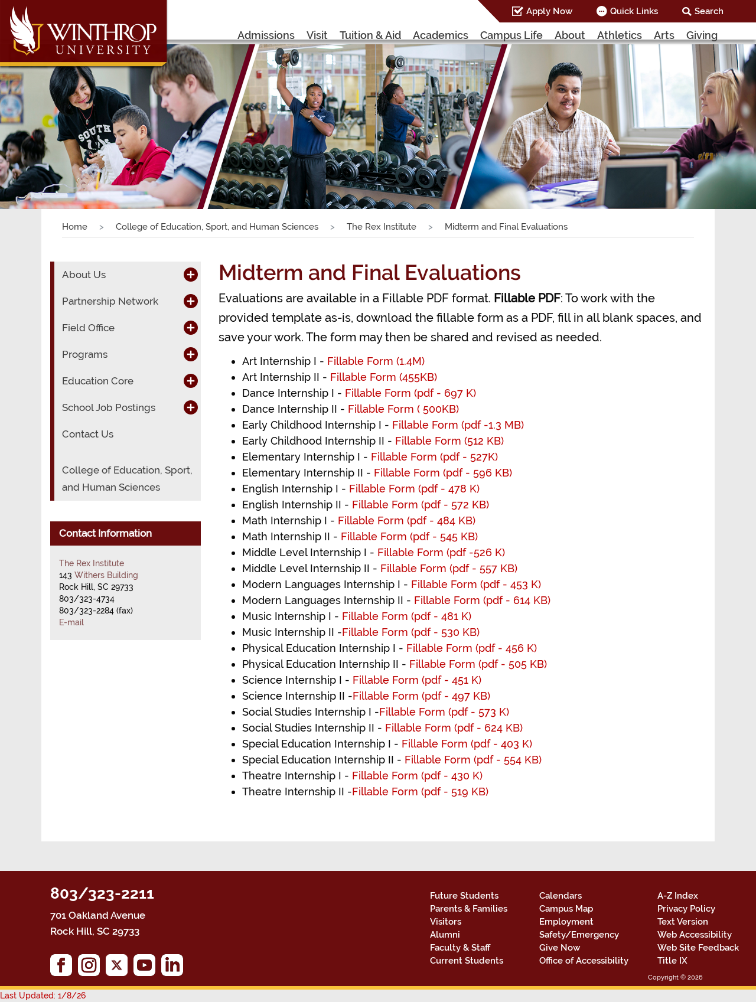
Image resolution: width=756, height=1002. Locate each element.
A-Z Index (677, 895)
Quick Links (634, 11)
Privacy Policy (686, 908)
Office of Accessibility (583, 960)
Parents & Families (468, 908)
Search (709, 11)
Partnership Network (110, 301)
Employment (566, 921)
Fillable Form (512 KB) (449, 441)
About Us (84, 274)
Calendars (560, 895)
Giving (702, 35)
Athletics (619, 35)
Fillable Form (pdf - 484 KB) (408, 520)
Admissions (266, 35)
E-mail (71, 622)
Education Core (97, 381)
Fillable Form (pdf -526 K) (441, 552)
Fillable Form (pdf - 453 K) (476, 584)
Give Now (559, 947)
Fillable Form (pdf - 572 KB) (420, 504)
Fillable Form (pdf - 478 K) (414, 488)
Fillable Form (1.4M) (376, 361)
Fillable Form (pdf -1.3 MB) (458, 425)
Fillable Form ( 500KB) (403, 409)
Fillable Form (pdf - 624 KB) (454, 728)
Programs (84, 354)
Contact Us (87, 434)
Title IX (672, 960)
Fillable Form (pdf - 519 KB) (420, 791)
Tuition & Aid (370, 35)
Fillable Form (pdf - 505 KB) (478, 664)
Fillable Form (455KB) (383, 377)
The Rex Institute (381, 226)
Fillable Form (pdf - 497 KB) (421, 696)
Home (74, 226)
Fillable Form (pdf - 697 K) (412, 393)
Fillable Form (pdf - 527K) (436, 457)
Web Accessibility (694, 934)
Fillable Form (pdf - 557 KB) (448, 568)
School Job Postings (108, 407)
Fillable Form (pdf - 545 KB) (409, 536)
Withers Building (106, 575)
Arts (664, 35)
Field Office (88, 328)
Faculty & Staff (460, 947)
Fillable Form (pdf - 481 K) (411, 616)
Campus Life (511, 35)
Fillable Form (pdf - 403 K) (467, 743)
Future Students (464, 895)
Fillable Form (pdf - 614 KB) (480, 600)
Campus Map (566, 908)
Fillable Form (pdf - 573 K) (444, 712)
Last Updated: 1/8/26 (43, 995)
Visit (317, 35)
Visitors (445, 921)
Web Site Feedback (698, 947)
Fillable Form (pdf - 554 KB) (473, 759)
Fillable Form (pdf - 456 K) (471, 648)
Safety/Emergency (579, 934)
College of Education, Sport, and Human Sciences (217, 226)
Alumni (445, 934)
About (570, 35)
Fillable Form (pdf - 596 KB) (443, 472)
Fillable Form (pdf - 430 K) (417, 775)
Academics (440, 35)
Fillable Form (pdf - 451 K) (420, 680)
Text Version (682, 921)
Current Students (466, 960)
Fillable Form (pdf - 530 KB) (411, 632)
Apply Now (549, 11)
